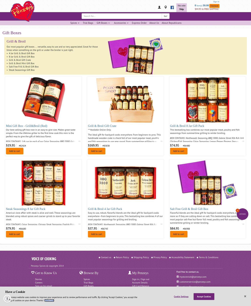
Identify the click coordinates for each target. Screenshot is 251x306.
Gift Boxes (89, 285)
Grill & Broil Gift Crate (102, 126)
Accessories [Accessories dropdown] (121, 22)
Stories (38, 279)
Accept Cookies (204, 296)
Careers (38, 282)
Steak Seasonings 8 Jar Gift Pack (25, 209)
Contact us (106, 257)
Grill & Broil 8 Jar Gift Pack (187, 126)
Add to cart (14, 151)
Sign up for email (43, 285)
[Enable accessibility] (7, 299)
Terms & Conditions (208, 257)
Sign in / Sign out (140, 279)
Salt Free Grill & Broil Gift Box (189, 209)
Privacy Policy (160, 257)
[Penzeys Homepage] (31, 7)
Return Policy (122, 257)
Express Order (139, 22)
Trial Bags (88, 22)
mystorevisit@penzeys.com (193, 276)
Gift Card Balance (140, 285)
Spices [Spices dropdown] (74, 22)
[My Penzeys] (159, 7)
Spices (87, 279)
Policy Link (49, 300)
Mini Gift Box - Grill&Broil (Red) (26, 126)
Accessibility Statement (182, 257)
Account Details (140, 282)
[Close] (245, 296)
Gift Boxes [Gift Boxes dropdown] (103, 22)
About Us (154, 22)
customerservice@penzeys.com (195, 281)
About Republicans (171, 22)
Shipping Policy (141, 257)
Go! (165, 16)
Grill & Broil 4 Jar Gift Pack (105, 209)
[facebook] (172, 7)
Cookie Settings (181, 296)
